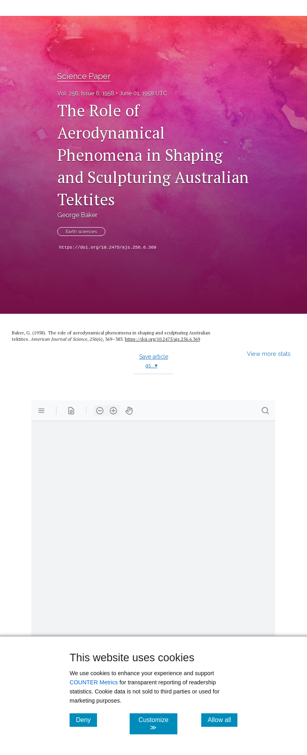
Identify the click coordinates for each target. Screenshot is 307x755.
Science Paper (84, 76)
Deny (86, 719)
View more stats (269, 353)
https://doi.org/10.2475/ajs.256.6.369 (107, 247)
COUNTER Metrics (94, 682)
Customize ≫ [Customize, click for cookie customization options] (157, 723)
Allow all (222, 719)
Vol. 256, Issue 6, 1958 (85, 93)
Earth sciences (81, 231)
